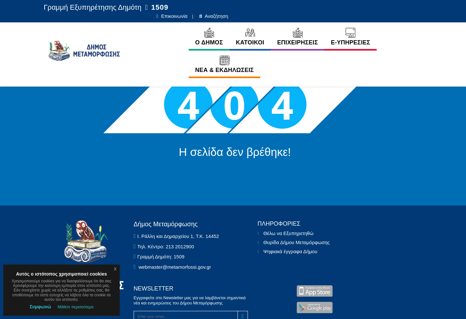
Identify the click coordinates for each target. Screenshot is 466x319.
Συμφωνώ (40, 306)
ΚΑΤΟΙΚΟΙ (219, 28)
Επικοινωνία (363, 7)
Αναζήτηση (405, 7)
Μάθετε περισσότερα (76, 307)
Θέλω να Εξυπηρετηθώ (227, 247)
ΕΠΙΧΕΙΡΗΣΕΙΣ (266, 28)
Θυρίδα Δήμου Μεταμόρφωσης (229, 262)
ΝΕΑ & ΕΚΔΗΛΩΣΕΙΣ (381, 28)
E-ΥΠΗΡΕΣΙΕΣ (319, 28)
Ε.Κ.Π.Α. (331, 306)
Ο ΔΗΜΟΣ (178, 28)
